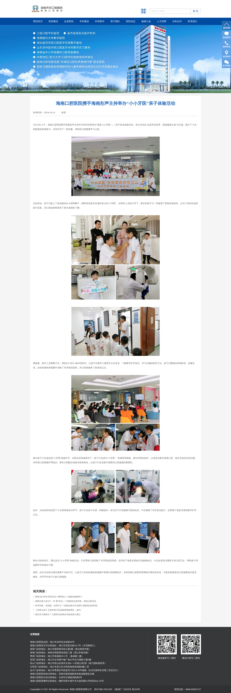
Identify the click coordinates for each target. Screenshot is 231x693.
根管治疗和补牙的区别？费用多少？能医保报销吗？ (59, 597)
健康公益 (146, 21)
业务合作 (177, 21)
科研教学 (99, 21)
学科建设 (84, 21)
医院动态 (130, 21)
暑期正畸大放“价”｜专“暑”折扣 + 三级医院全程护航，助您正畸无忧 (65, 601)
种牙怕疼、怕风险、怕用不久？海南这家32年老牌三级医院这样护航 (66, 605)
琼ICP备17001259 (103, 689)
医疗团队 (115, 21)
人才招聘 (161, 21)
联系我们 (192, 21)
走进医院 (69, 21)
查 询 (195, 11)
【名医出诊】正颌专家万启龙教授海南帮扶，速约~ (58, 610)
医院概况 (53, 21)
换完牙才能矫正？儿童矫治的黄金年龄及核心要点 (58, 614)
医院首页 (38, 21)
